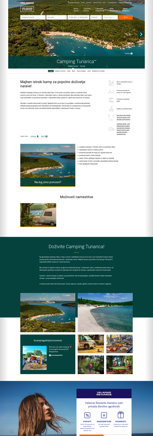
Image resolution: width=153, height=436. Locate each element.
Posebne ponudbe (73, 2)
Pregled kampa (73, 66)
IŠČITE (126, 17)
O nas (83, 2)
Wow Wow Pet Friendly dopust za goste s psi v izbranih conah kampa (123, 117)
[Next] (141, 34)
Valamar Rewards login (125, 2)
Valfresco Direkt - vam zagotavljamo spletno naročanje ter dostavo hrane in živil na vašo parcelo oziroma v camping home (123, 129)
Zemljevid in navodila (98, 71)
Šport (73, 71)
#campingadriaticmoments (48, 340)
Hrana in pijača (81, 71)
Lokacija (34, 136)
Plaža (68, 71)
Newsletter (97, 2)
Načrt (44, 136)
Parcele (82, 66)
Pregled (51, 71)
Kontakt (89, 2)
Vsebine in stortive (60, 71)
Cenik (89, 71)
